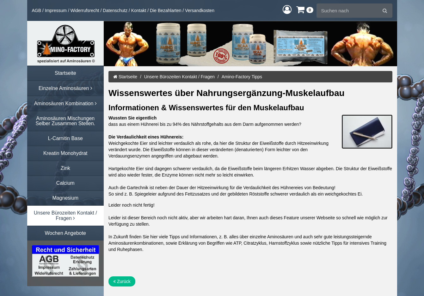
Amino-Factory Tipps (242, 76)
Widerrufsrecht (85, 10)
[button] (287, 9)
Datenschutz (115, 10)
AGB (36, 10)
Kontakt (138, 10)
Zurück (122, 281)
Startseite (125, 76)
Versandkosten (199, 10)
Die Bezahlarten (165, 10)
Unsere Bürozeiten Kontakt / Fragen (179, 76)
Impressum (56, 10)
